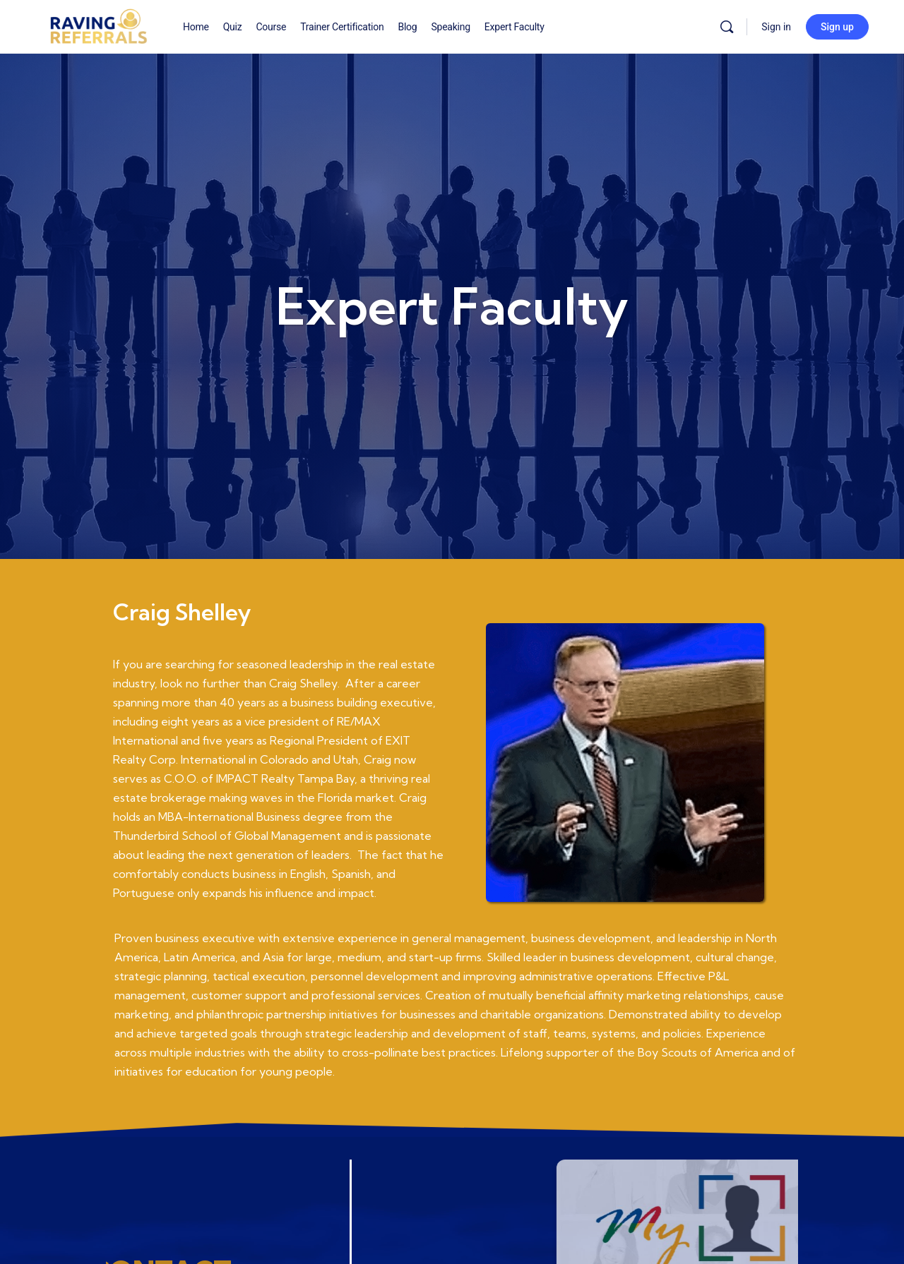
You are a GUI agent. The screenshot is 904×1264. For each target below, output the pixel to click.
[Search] (727, 26)
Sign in (776, 26)
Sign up (837, 26)
